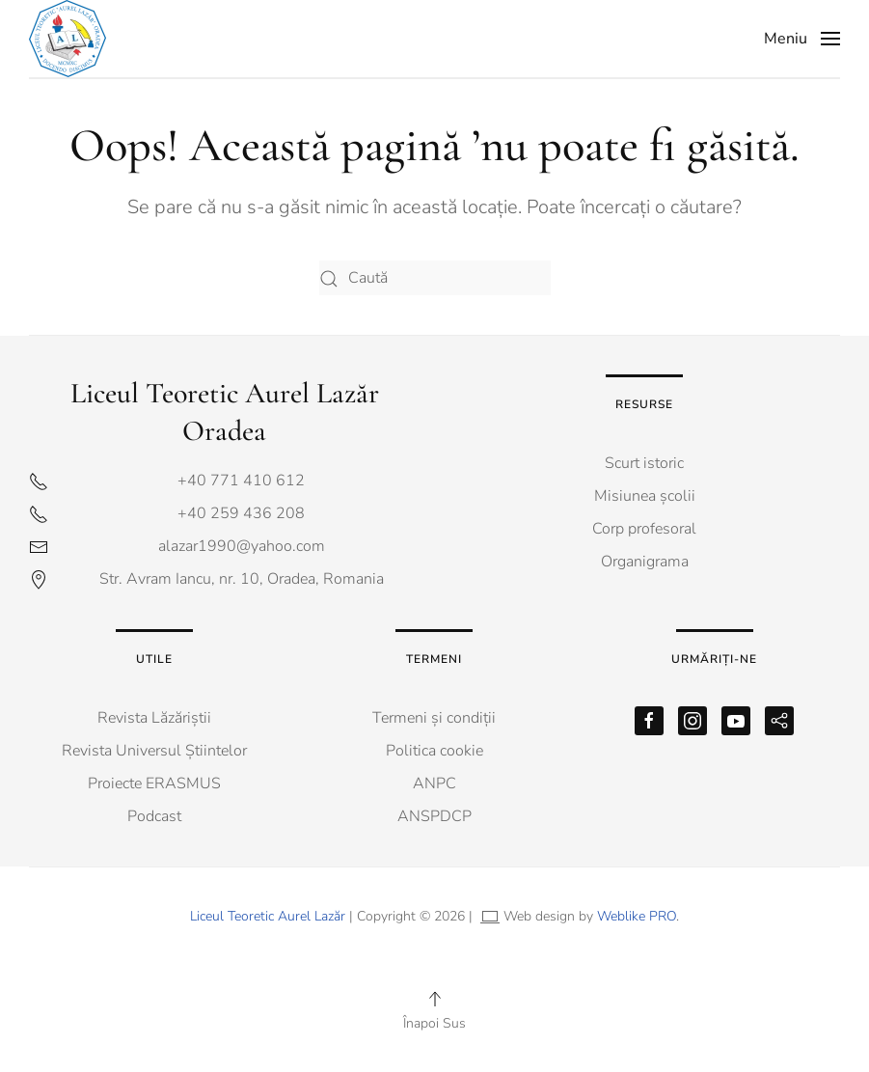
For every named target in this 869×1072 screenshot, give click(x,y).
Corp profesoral (644, 528)
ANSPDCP (434, 816)
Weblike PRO (636, 916)
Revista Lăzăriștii (154, 717)
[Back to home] (72, 38)
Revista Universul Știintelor (154, 750)
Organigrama (645, 561)
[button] (802, 39)
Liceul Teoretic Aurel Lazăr (267, 916)
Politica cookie (434, 750)
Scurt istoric (644, 463)
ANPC (434, 783)
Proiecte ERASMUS (154, 783)
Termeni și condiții (434, 717)
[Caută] (435, 278)
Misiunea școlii (644, 496)
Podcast (154, 816)
